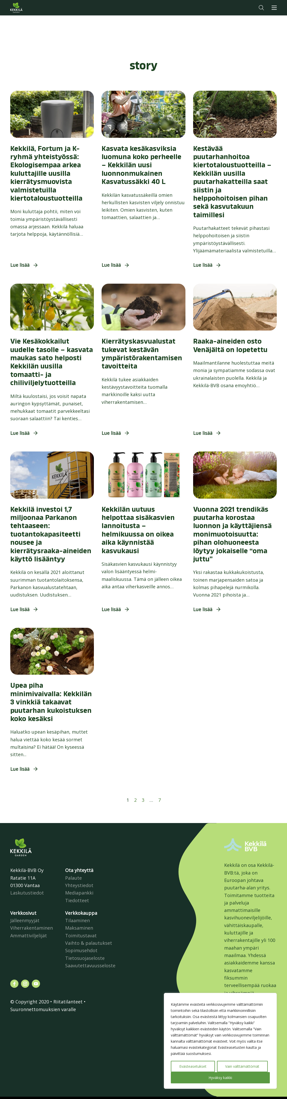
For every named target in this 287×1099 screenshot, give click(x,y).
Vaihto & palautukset (88, 943)
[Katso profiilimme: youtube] (36, 984)
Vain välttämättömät (242, 1066)
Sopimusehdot (81, 950)
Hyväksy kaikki (220, 1077)
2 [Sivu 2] (135, 800)
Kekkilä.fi (26, 8)
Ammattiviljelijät (28, 935)
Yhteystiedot (79, 885)
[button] (261, 7)
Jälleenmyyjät (24, 920)
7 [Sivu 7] (159, 800)
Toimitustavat (81, 935)
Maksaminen (79, 928)
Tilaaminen (77, 920)
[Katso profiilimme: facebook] (14, 984)
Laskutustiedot (27, 893)
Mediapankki (79, 893)
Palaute (73, 878)
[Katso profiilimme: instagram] (25, 984)
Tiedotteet (77, 900)
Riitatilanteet (68, 1002)
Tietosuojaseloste (85, 958)
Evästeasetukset (192, 1066)
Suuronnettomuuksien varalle (43, 1009)
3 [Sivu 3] (143, 800)
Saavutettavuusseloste (90, 965)
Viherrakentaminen (31, 928)
